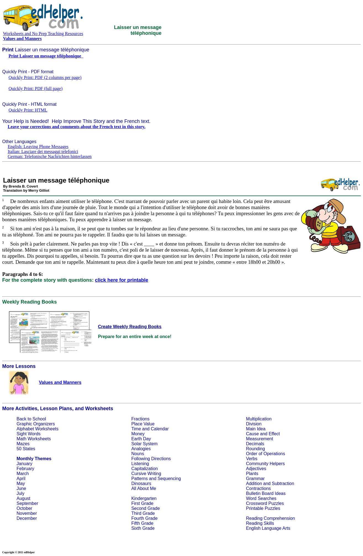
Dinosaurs (141, 483)
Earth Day (141, 438)
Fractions (140, 419)
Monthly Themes (34, 458)
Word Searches (261, 498)
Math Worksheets (34, 438)
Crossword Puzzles (265, 503)
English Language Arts (268, 528)
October (24, 508)
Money (138, 433)
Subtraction (283, 483)
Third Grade (143, 513)
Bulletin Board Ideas (265, 493)
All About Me (143, 488)
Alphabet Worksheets (38, 428)
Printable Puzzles (263, 508)
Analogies (141, 448)
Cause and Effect (263, 433)
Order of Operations (265, 453)
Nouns (137, 453)
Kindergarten (144, 498)
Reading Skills (260, 523)
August (23, 498)
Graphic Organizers (36, 423)
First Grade (142, 503)
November (27, 513)
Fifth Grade (142, 523)
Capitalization (144, 468)
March (23, 473)
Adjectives (256, 468)
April (21, 478)
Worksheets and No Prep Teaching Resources (43, 33)
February (25, 468)
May (21, 483)
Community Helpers (265, 463)
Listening (140, 463)
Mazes (23, 443)
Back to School (31, 419)
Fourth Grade (144, 518)
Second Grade (145, 508)
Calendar (160, 428)
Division (253, 423)
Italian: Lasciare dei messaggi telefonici (43, 151)
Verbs (251, 458)
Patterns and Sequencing (156, 478)
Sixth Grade (143, 528)
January (24, 463)
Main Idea (255, 428)
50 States (26, 448)
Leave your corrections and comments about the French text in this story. (76, 126)
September (27, 503)
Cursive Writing (146, 473)
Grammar (255, 478)
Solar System (144, 443)
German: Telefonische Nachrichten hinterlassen (50, 156)
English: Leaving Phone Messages (38, 146)
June (21, 488)
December (27, 518)
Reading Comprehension (270, 518)
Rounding (255, 448)
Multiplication (258, 419)
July (20, 493)
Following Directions (151, 458)
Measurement (259, 438)
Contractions (258, 488)
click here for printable (121, 280)
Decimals (255, 443)
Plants (252, 473)
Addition (254, 483)
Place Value (143, 423)
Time (136, 428)
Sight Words (29, 433)
